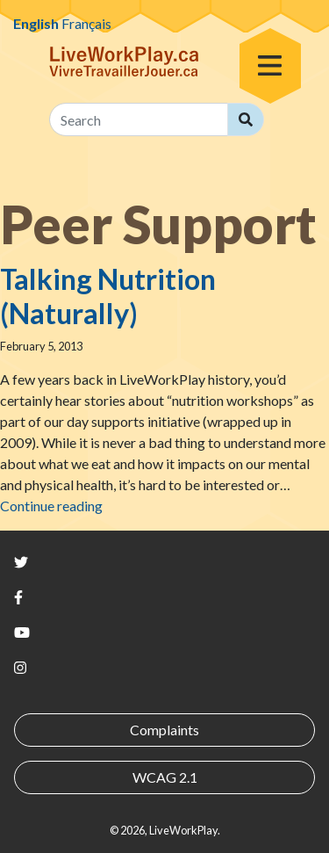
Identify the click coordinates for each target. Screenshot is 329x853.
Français (86, 23)
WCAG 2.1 (164, 777)
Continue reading (51, 505)
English (36, 23)
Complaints (164, 729)
